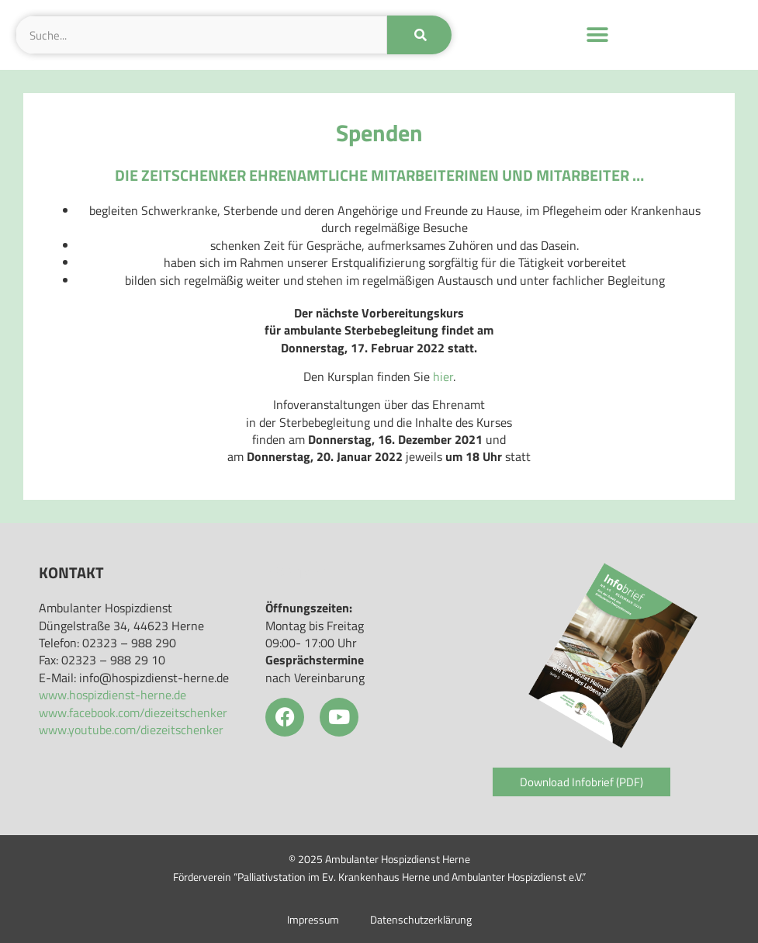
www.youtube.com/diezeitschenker (131, 729)
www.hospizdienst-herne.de (112, 694)
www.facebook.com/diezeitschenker (133, 712)
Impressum (313, 919)
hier (443, 376)
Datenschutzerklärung (421, 919)
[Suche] (419, 35)
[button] (597, 35)
